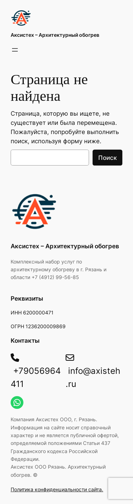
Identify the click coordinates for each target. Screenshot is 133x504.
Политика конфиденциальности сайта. (57, 489)
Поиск (107, 157)
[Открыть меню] (15, 50)
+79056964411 (36, 371)
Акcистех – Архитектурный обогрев (55, 35)
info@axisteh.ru (93, 371)
